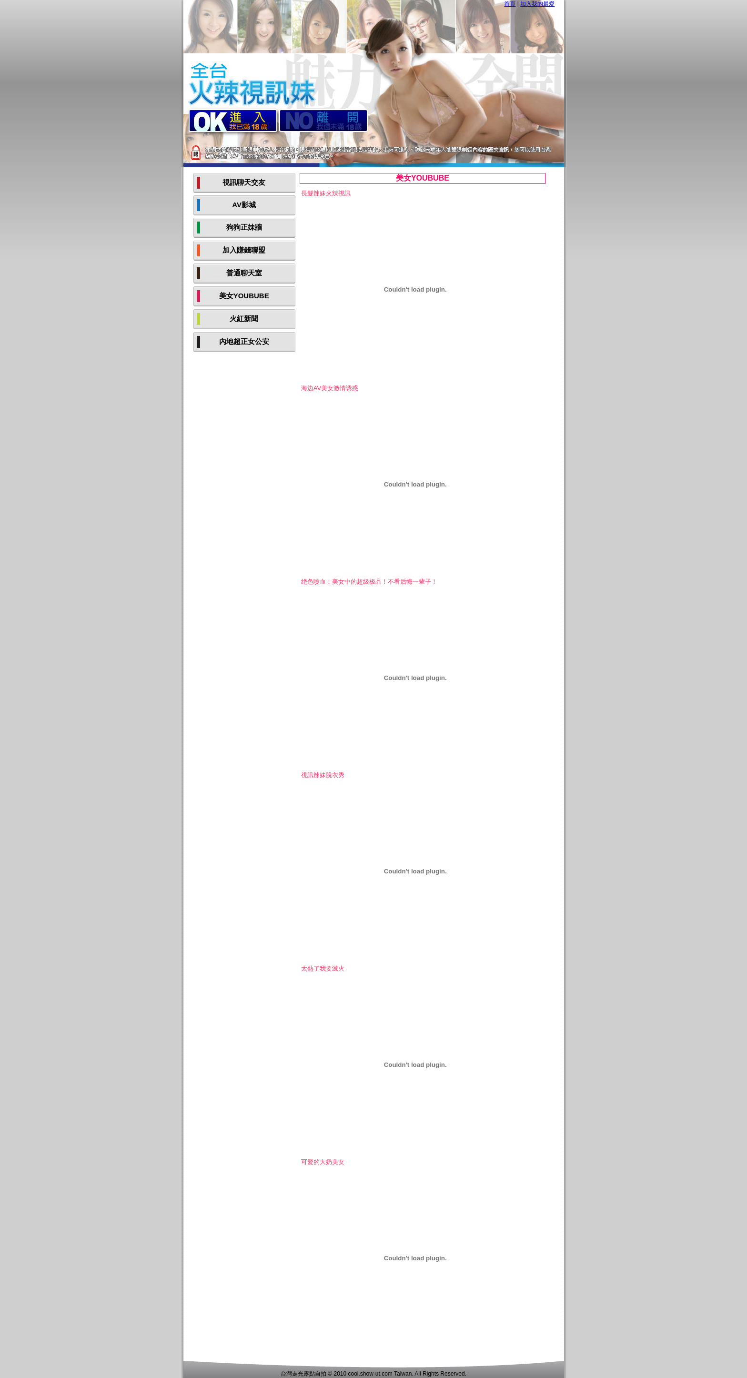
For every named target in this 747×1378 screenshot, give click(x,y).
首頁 (509, 3)
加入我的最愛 (537, 3)
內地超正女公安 (244, 341)
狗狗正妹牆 (244, 227)
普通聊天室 (244, 273)
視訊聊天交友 (243, 182)
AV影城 (244, 205)
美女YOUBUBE (244, 296)
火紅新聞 (244, 318)
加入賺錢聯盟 (243, 250)
